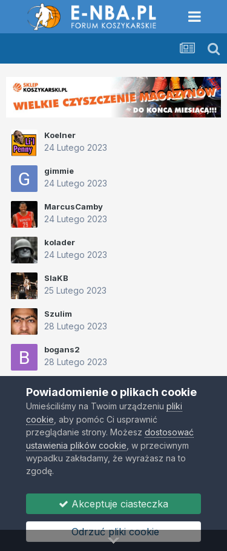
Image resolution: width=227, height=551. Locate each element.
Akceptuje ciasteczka (113, 504)
